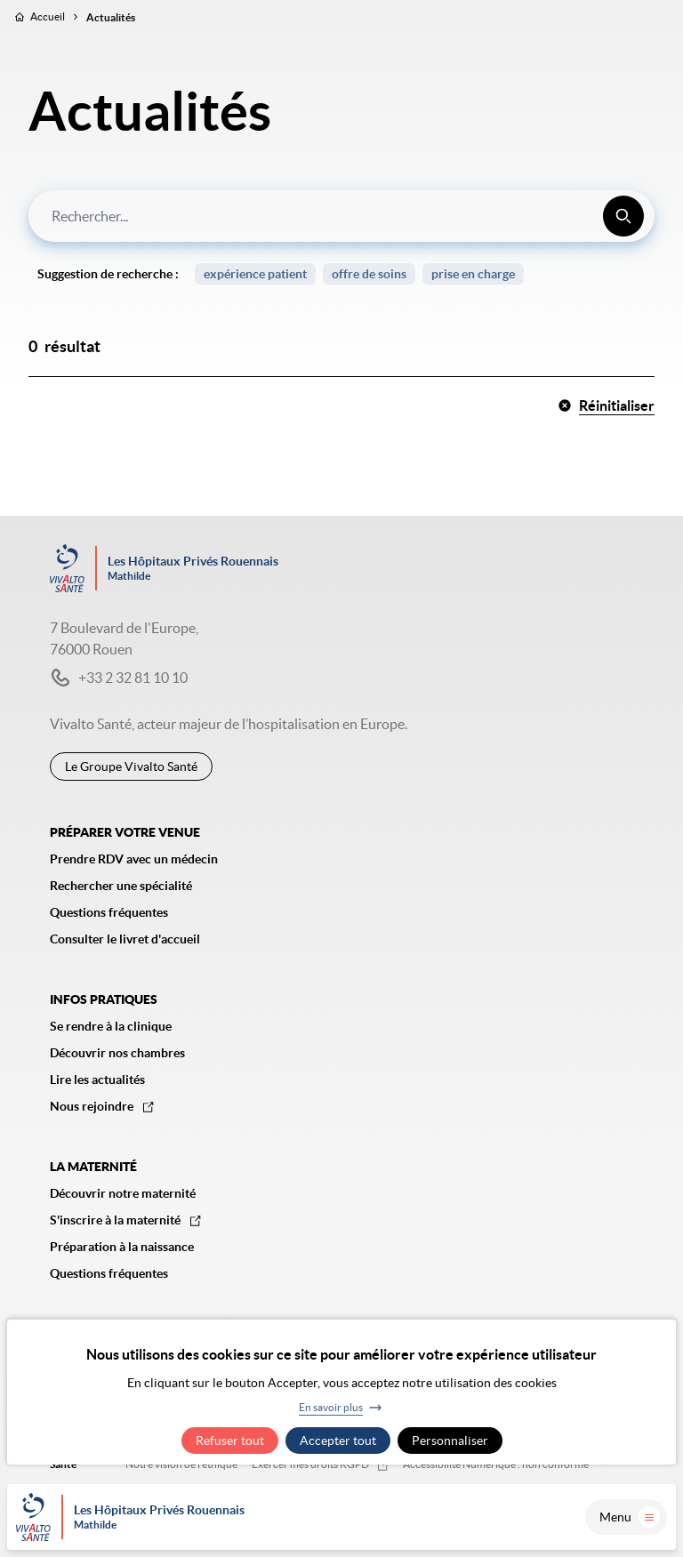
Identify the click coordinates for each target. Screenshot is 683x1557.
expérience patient (255, 274)
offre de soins (369, 274)
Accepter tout (338, 1440)
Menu (629, 1517)
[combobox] (341, 216)
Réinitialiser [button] (606, 405)
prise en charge (473, 274)
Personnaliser (450, 1440)
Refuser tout (230, 1440)
